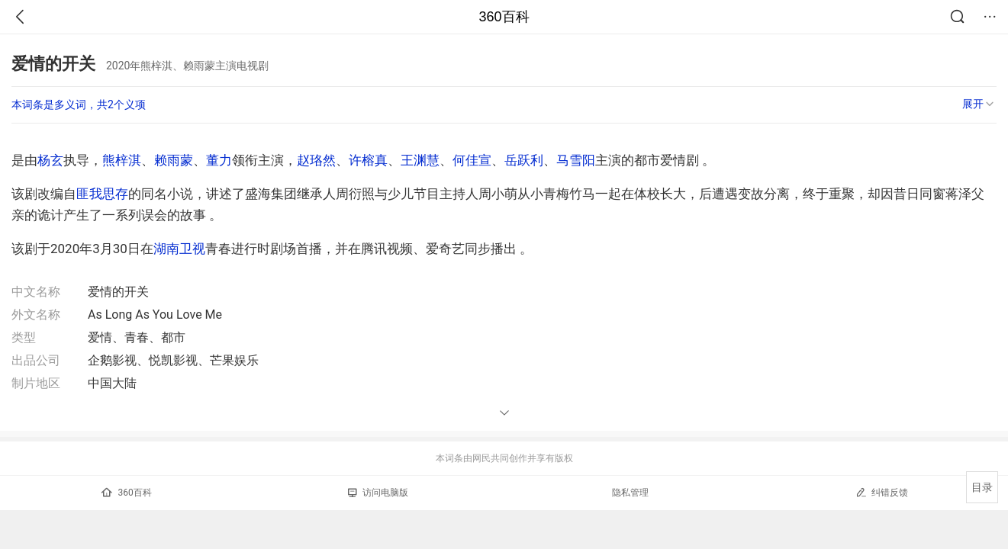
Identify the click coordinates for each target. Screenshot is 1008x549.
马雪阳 (575, 160)
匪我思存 (102, 193)
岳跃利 (523, 160)
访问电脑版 (378, 492)
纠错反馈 (881, 492)
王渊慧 (420, 160)
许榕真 (368, 160)
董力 (219, 160)
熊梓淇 (121, 160)
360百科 (503, 16)
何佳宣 (471, 160)
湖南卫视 (179, 248)
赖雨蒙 (173, 160)
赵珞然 (316, 160)
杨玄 (50, 160)
